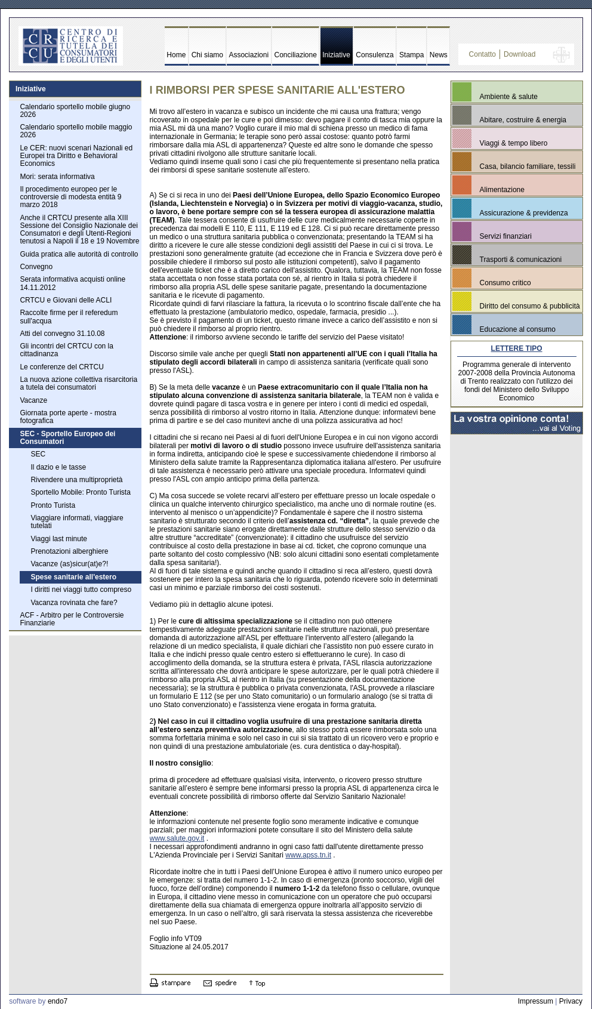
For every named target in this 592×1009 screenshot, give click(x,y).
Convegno (36, 267)
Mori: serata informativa (57, 176)
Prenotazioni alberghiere (69, 551)
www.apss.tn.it (308, 855)
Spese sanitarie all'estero (73, 577)
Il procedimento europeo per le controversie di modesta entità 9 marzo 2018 (70, 197)
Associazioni (249, 55)
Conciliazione (296, 55)
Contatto (482, 54)
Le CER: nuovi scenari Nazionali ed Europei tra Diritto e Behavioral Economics (76, 156)
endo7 (57, 1001)
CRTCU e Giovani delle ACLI (66, 300)
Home (176, 55)
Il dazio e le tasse (58, 467)
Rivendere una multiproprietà (76, 480)
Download (519, 54)
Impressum (535, 1001)
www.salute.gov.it (177, 838)
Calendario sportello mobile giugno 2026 (75, 111)
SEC (37, 454)
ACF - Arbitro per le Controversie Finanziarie (72, 619)
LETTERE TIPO (516, 348)
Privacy (570, 1001)
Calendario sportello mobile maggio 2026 (76, 131)
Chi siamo (207, 55)
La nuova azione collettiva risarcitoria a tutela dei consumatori (78, 383)
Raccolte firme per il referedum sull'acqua (69, 316)
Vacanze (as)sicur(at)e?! (69, 564)
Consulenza (374, 55)
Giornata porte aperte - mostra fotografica (68, 417)
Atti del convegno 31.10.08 (62, 333)
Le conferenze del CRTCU (62, 367)
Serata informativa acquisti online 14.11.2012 (72, 283)
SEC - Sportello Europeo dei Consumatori (67, 438)
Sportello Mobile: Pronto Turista (80, 492)
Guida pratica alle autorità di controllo (79, 254)
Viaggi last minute (58, 539)
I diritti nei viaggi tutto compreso (80, 589)
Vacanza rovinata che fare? (73, 602)
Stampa (411, 55)
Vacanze (33, 400)
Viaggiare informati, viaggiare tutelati (76, 522)
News (439, 55)
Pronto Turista (52, 505)
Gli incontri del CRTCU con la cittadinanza (66, 350)
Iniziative (336, 55)
